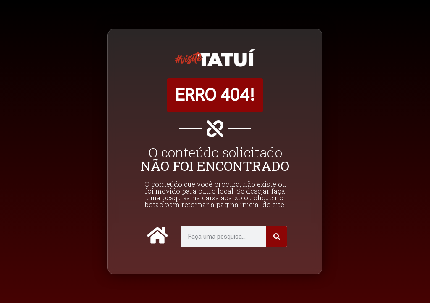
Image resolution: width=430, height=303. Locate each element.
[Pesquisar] (276, 236)
